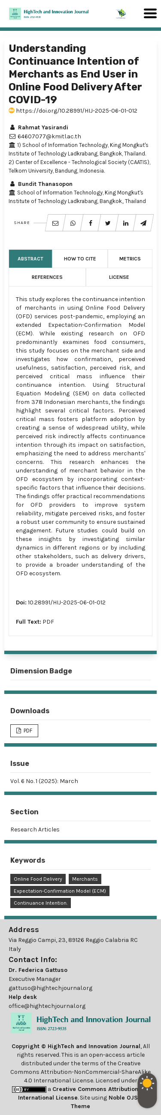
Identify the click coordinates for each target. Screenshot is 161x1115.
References (47, 277)
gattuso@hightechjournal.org (50, 988)
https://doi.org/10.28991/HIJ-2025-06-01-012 (73, 110)
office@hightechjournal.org (47, 1006)
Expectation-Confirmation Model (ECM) (60, 891)
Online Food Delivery (38, 879)
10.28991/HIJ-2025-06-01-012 (67, 602)
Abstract (30, 259)
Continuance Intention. (40, 903)
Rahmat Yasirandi (38, 127)
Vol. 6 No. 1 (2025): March (44, 781)
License (119, 277)
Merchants (85, 879)
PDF (48, 621)
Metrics (130, 259)
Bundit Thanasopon (41, 184)
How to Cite (80, 259)
